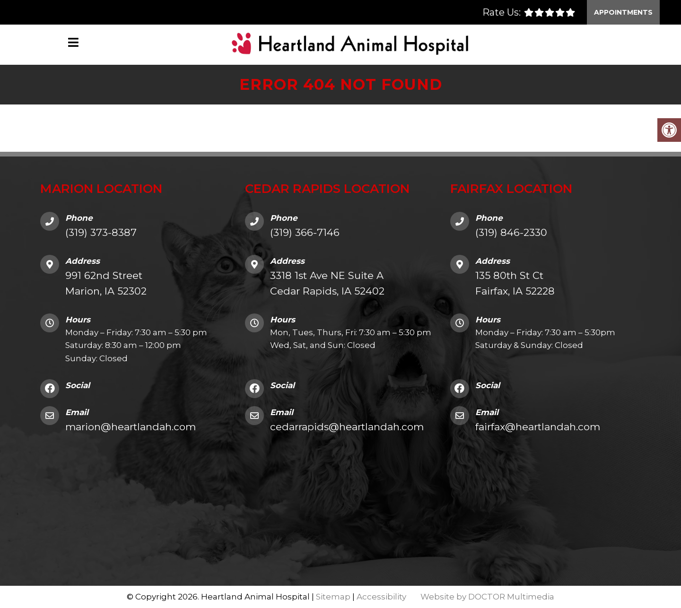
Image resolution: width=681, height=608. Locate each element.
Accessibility (381, 596)
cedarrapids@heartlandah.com (347, 427)
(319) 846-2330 (511, 232)
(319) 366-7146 (305, 232)
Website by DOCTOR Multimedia (487, 596)
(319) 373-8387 (101, 232)
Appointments (623, 12)
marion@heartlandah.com (130, 427)
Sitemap (333, 596)
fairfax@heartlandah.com (537, 427)
